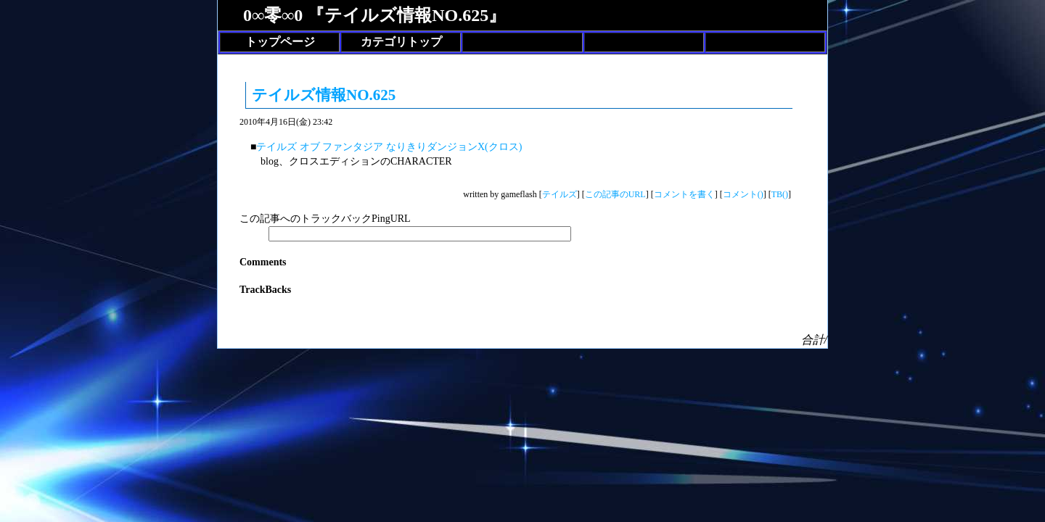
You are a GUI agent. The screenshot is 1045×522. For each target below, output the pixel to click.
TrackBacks (265, 289)
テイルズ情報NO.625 (324, 95)
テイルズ (559, 194)
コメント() (743, 194)
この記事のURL (615, 194)
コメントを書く (684, 194)
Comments (263, 262)
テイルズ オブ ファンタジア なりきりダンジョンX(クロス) (389, 146)
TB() (779, 194)
